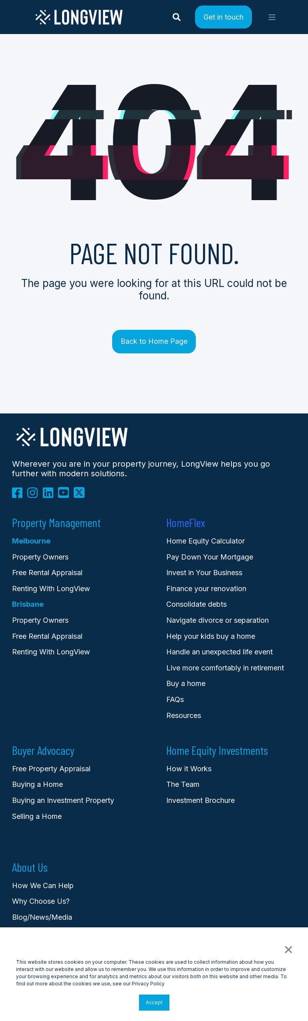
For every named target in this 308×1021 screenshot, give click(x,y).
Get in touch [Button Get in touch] (223, 16)
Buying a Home (37, 784)
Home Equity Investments (217, 750)
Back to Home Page (154, 341)
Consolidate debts (196, 604)
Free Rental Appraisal (47, 572)
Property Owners (40, 620)
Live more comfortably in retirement (225, 668)
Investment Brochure (200, 800)
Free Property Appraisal (51, 768)
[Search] (178, 16)
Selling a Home (37, 816)
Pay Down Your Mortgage (209, 557)
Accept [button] (154, 1002)
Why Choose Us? (41, 901)
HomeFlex (185, 523)
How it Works (188, 768)
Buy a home (185, 683)
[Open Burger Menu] (272, 17)
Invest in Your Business (204, 572)
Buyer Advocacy (43, 750)
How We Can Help (43, 885)
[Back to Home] (79, 23)
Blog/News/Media (42, 917)
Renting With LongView (51, 588)
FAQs (175, 699)
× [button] (288, 948)
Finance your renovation (206, 588)
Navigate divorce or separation (217, 620)
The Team (182, 784)
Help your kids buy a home (210, 636)
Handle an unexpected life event (219, 652)
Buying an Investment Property (63, 800)
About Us (30, 867)
